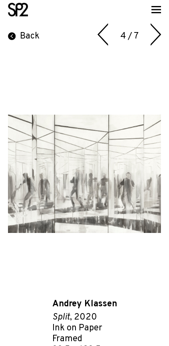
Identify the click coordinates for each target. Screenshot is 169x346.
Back (24, 36)
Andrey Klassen (84, 304)
